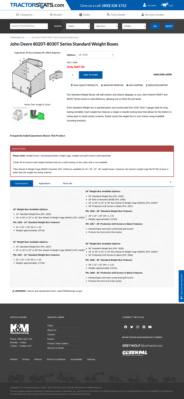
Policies (14, 359)
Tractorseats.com (17, 37)
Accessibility (77, 359)
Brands (56, 14)
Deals (85, 14)
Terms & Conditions (56, 359)
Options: (71, 55)
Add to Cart (90, 75)
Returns (38, 359)
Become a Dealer (153, 14)
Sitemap (92, 359)
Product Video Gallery (57, 343)
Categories (25, 14)
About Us (51, 330)
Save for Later (163, 75)
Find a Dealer (116, 14)
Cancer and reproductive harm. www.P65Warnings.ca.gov (47, 291)
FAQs (50, 325)
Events (50, 339)
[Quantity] (72, 75)
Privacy (26, 359)
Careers (51, 334)
